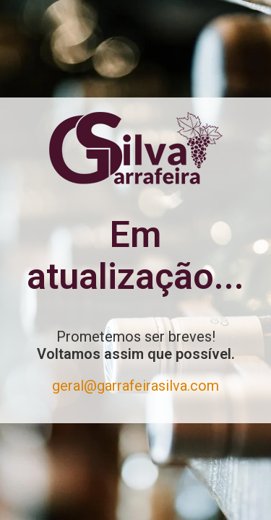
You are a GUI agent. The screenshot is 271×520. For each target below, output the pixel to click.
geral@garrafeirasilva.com (135, 385)
